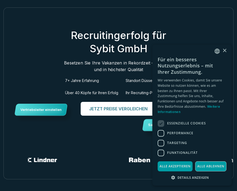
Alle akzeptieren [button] (175, 166)
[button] (192, 177)
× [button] (224, 51)
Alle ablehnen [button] (210, 166)
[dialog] (192, 115)
